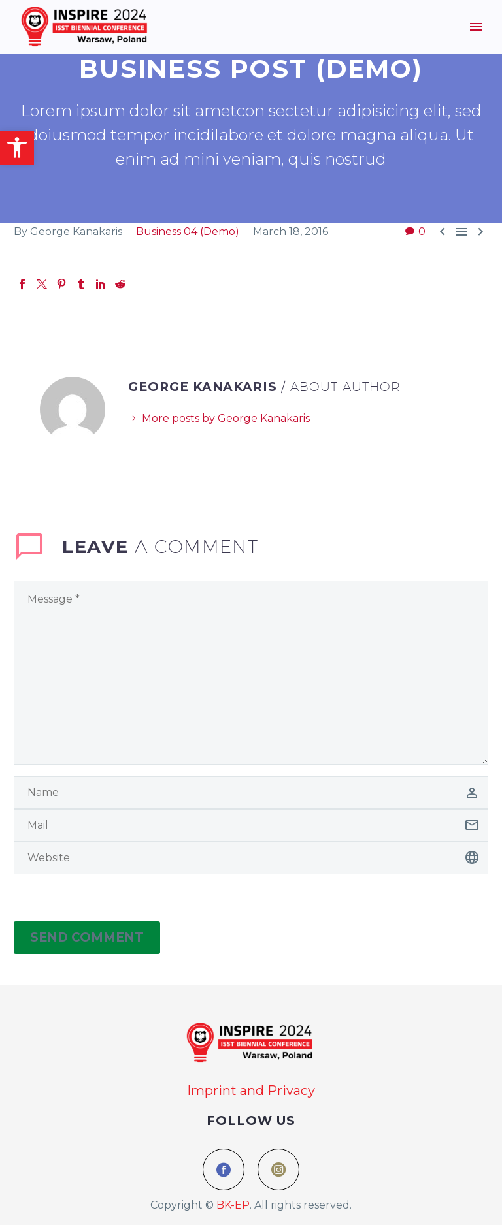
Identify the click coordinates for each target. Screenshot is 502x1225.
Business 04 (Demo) (187, 231)
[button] (17, 148)
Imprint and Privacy (251, 1090)
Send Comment (87, 937)
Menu (476, 27)
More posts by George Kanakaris (226, 418)
